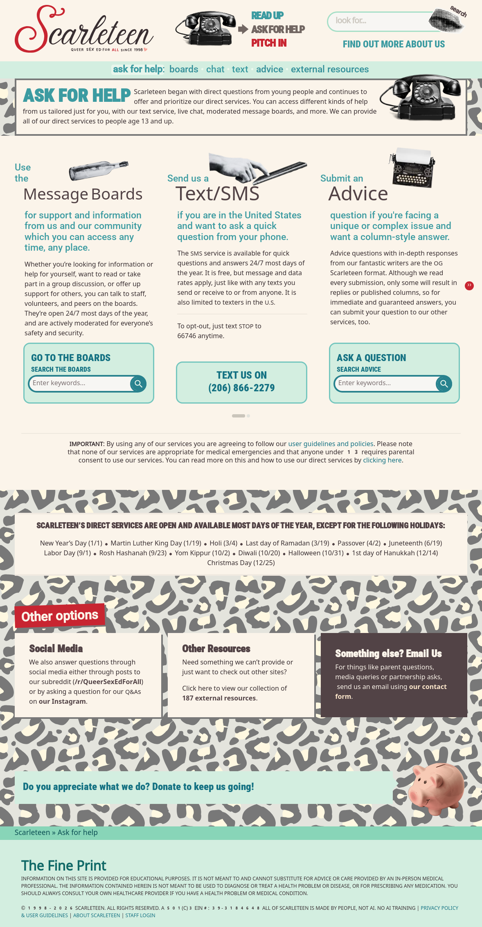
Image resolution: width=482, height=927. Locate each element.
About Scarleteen (96, 916)
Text (240, 68)
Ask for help (277, 30)
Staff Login (140, 916)
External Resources (330, 68)
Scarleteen (32, 833)
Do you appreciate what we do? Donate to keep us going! (138, 786)
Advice (269, 68)
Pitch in (268, 43)
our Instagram (62, 701)
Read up (267, 16)
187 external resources (219, 698)
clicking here (382, 461)
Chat (215, 68)
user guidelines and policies (330, 444)
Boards (183, 68)
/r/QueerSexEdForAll (108, 682)
